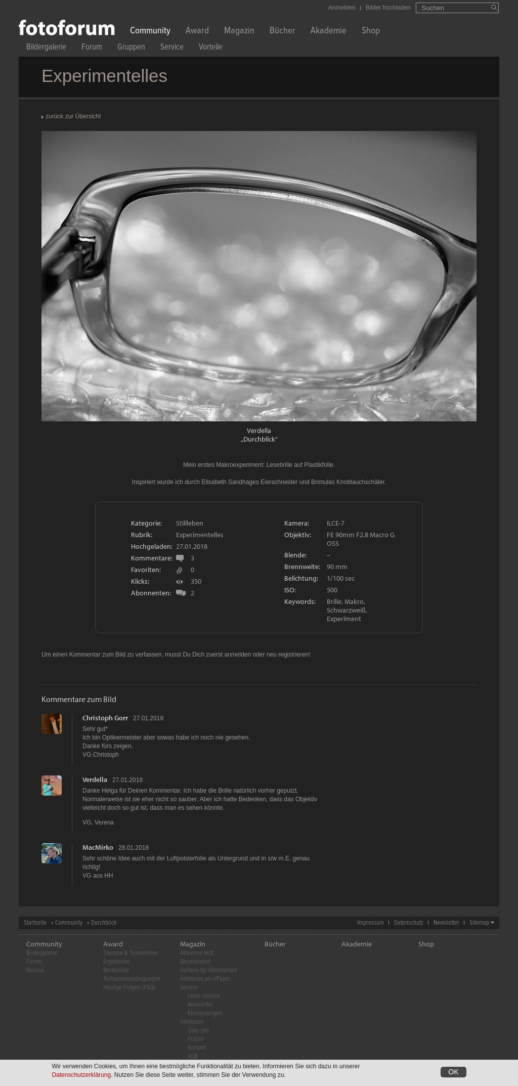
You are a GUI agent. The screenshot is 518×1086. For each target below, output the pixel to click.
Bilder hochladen (388, 7)
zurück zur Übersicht (73, 116)
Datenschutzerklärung (81, 1075)
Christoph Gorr (105, 717)
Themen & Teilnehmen (130, 953)
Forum (91, 48)
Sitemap (479, 923)
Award (197, 31)
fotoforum (191, 1022)
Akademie (329, 31)
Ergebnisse (116, 962)
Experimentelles (200, 534)
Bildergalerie (46, 48)
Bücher (282, 31)
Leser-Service (204, 996)
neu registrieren (288, 654)
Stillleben (189, 523)
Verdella (259, 430)
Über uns (198, 1030)
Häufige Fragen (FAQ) (129, 987)
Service (172, 48)
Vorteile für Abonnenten (208, 970)
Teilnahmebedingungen (131, 979)
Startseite (35, 923)
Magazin (239, 31)
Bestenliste (116, 970)
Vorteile (211, 48)
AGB (192, 1056)
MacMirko (97, 847)
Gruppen (131, 48)
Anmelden (342, 7)
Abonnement (195, 962)
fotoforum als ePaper (205, 979)
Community (150, 31)
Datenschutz (408, 923)
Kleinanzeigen (205, 1013)
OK (453, 1073)
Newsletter (446, 923)
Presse (196, 1039)
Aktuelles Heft (196, 953)
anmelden (237, 654)
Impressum (370, 923)
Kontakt (197, 1048)
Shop (371, 31)
